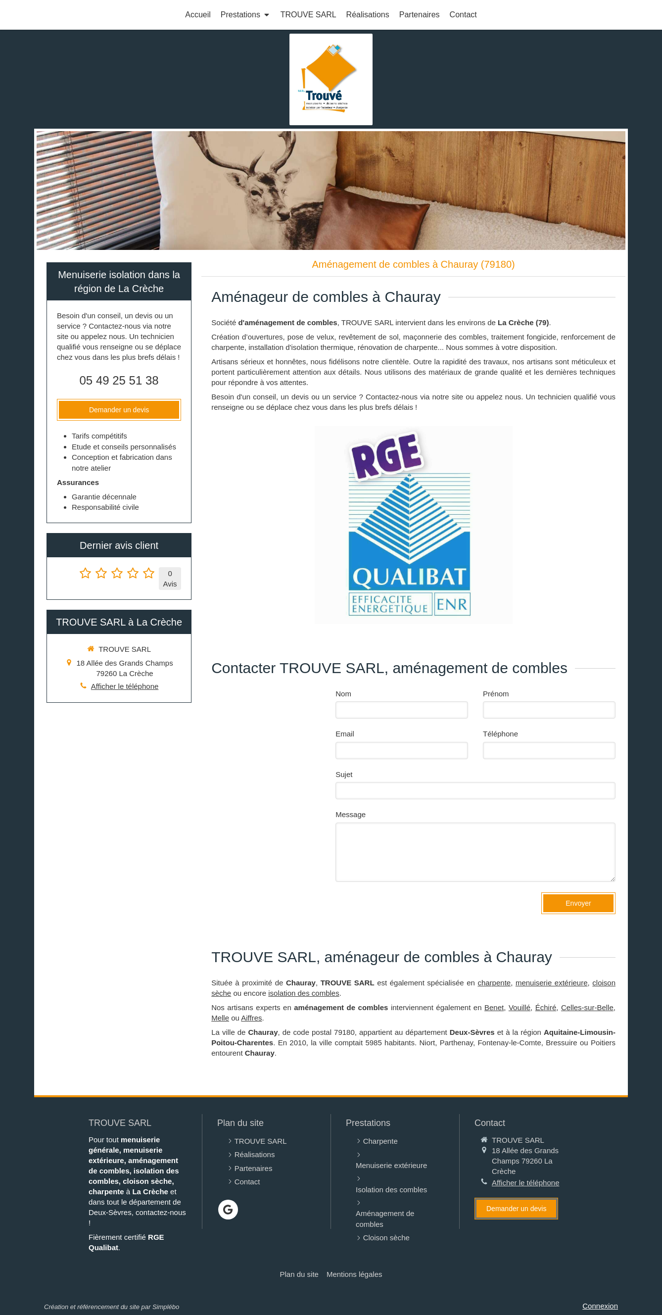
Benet (494, 1007)
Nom (343, 693)
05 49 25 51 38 (119, 380)
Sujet (343, 774)
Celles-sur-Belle (587, 1007)
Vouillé (519, 1007)
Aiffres (251, 1018)
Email (344, 734)
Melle (220, 1018)
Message (350, 814)
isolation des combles (303, 993)
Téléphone (500, 734)
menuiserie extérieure (552, 982)
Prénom (496, 693)
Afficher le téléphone (125, 686)
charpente (494, 982)
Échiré (546, 1007)
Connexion (600, 1306)
